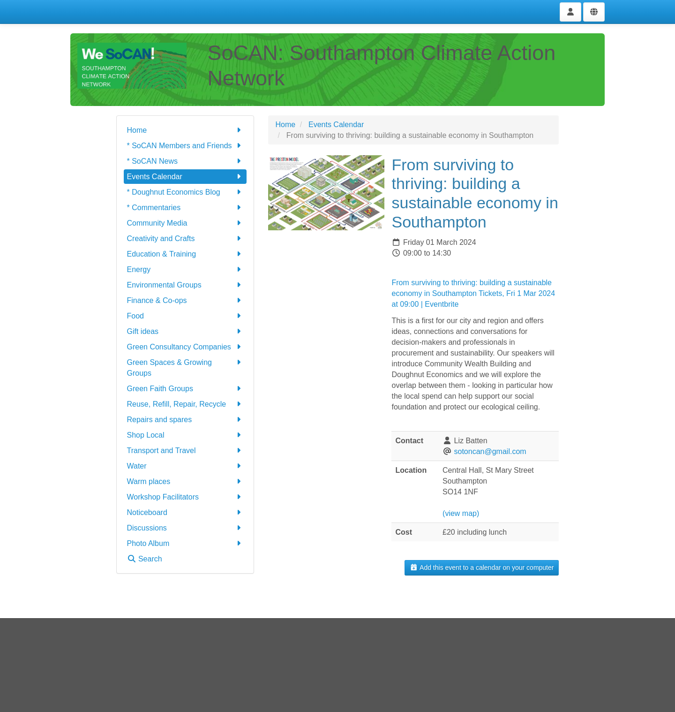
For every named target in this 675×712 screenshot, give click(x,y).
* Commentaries (185, 207)
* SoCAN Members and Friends (185, 145)
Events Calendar (185, 176)
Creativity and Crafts (185, 238)
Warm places (185, 481)
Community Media (185, 223)
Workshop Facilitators (185, 497)
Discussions (185, 528)
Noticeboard (185, 512)
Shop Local (185, 435)
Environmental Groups (185, 285)
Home (185, 130)
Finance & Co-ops (185, 300)
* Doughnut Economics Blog (185, 192)
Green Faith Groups (185, 388)
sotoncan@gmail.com (490, 451)
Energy (185, 269)
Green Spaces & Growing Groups (185, 367)
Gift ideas (185, 331)
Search (144, 559)
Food (185, 316)
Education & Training (185, 254)
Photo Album (185, 543)
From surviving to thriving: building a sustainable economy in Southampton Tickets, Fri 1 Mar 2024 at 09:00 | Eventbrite (473, 293)
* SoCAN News (185, 161)
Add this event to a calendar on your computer (482, 567)
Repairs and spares (185, 419)
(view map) (460, 513)
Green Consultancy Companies (185, 346)
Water (185, 466)
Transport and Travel (185, 450)
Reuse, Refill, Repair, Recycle (185, 404)
